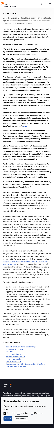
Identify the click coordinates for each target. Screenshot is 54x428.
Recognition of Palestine (14, 349)
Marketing (38, 413)
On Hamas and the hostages (16, 366)
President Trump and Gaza (15, 357)
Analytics (24, 413)
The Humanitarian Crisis (14, 354)
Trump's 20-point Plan (14, 359)
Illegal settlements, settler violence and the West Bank (25, 364)
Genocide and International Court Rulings (21, 347)
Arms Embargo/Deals (13, 362)
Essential (10, 413)
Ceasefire (9, 352)
